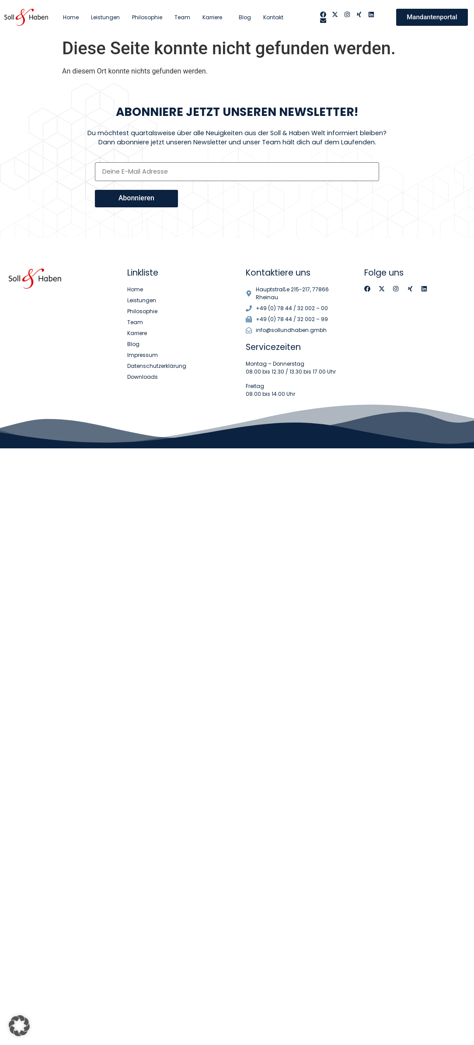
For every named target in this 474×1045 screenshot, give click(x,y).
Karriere (214, 17)
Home (71, 17)
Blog (245, 17)
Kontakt (273, 17)
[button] (19, 1026)
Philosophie (147, 17)
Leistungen (105, 17)
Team (182, 17)
